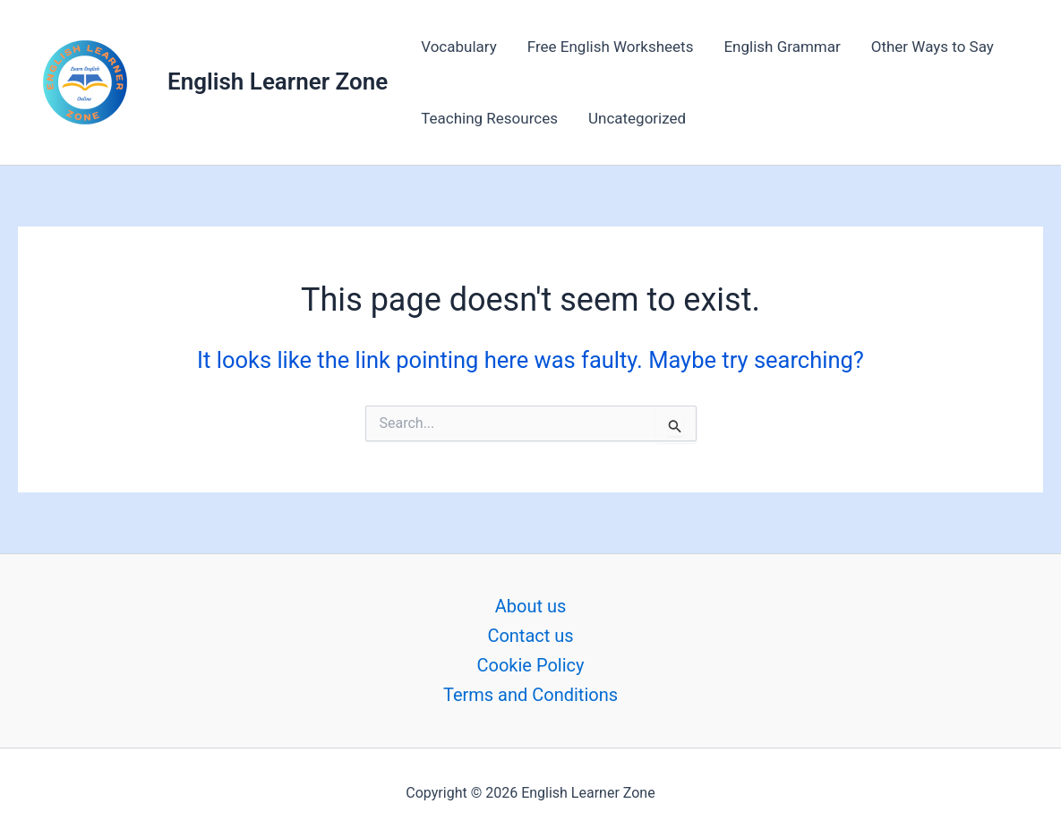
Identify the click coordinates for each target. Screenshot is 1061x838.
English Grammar (781, 47)
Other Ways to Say (932, 47)
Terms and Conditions (530, 694)
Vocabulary (459, 47)
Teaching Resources (489, 118)
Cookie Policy (531, 665)
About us (531, 606)
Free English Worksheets (610, 47)
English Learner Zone (277, 81)
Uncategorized (637, 118)
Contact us (530, 635)
